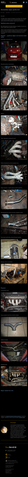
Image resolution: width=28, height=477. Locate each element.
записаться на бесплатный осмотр (14, 6)
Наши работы (8, 12)
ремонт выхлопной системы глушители (13, 416)
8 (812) (13, 2)
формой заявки (22, 417)
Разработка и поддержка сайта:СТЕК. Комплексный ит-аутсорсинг (13, 461)
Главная (3, 12)
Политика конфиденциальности (10, 463)
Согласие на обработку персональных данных (12, 462)
